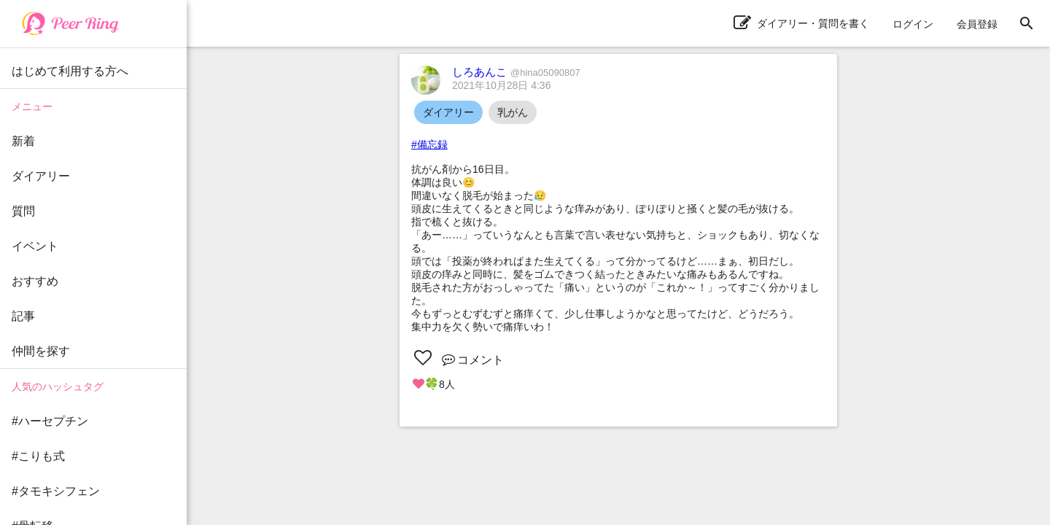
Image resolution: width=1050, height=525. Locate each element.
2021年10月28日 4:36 (501, 85)
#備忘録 (429, 144)
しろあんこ (516, 72)
